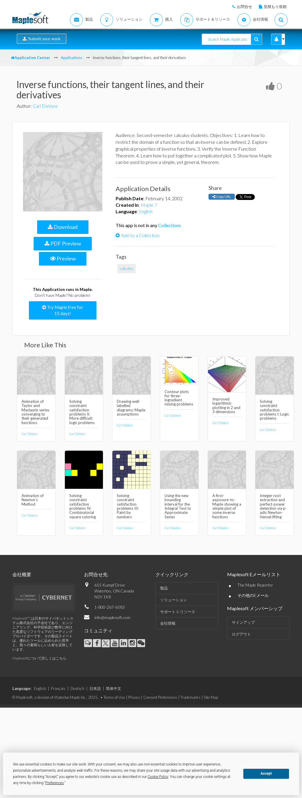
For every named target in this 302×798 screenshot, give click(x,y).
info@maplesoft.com (112, 617)
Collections (169, 225)
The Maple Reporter (255, 584)
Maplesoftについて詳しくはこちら (39, 658)
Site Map (211, 697)
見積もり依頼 (275, 6)
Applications (71, 57)
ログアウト (241, 634)
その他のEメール (253, 595)
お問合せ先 (96, 574)
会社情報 (167, 623)
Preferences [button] (54, 783)
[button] (276, 39)
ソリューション (173, 599)
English (145, 211)
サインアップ (243, 622)
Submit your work (41, 38)
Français (58, 688)
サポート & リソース (177, 611)
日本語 (95, 688)
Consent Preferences (160, 697)
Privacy (134, 697)
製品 (164, 588)
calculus (126, 268)
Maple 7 (149, 205)
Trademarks (190, 697)
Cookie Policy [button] (158, 777)
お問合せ (244, 6)
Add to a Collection (137, 235)
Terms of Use (114, 697)
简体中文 (113, 688)
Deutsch (77, 688)
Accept (266, 773)
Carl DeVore (45, 106)
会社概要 (21, 574)
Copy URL (221, 196)
